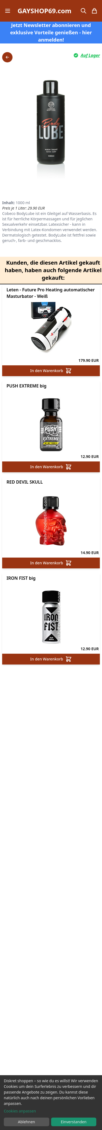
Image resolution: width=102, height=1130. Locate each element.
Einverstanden (73, 1121)
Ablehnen (26, 1121)
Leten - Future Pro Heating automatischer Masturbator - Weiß (51, 293)
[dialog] (51, 1102)
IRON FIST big (21, 578)
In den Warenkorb (51, 370)
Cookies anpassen (20, 1111)
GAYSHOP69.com (44, 10)
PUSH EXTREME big (27, 386)
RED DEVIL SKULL (25, 482)
